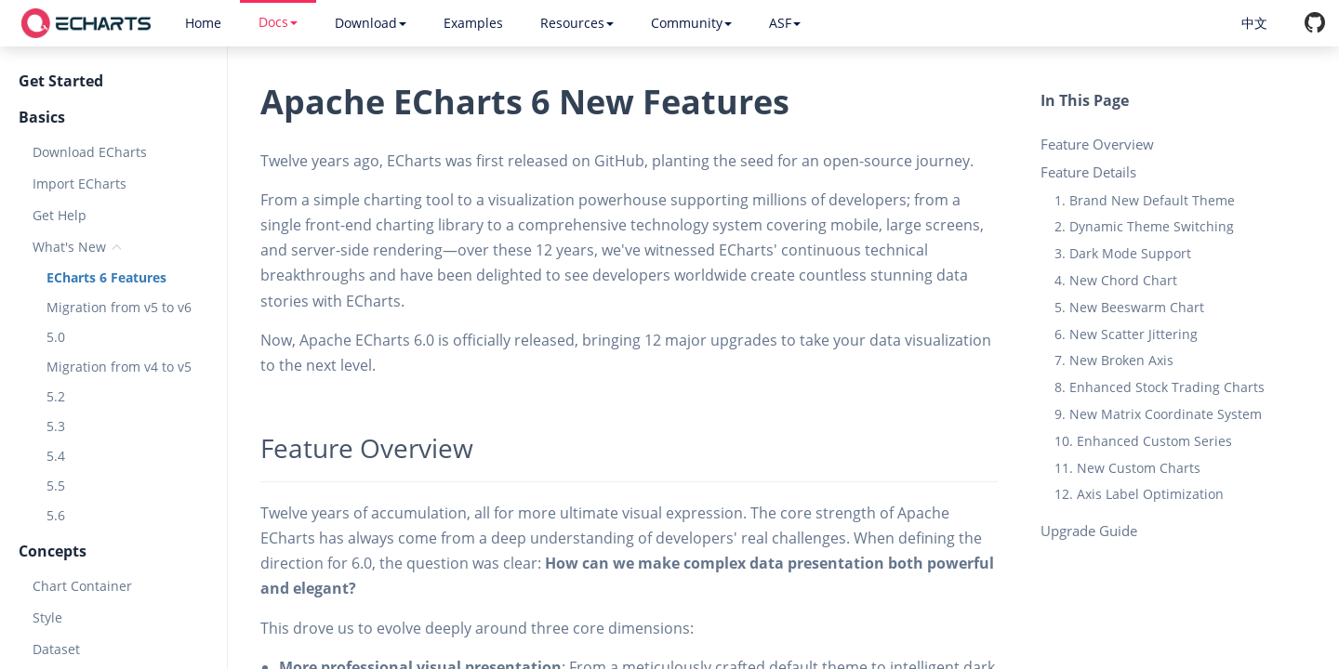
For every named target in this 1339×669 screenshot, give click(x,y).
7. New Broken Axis (1113, 360)
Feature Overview (1097, 144)
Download (370, 23)
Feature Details (1088, 172)
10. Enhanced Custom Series (1143, 441)
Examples (473, 23)
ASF (785, 23)
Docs (278, 22)
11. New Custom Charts (1127, 468)
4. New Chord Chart (1115, 280)
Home (203, 23)
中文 (1254, 23)
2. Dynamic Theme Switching (1144, 226)
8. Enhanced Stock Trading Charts (1159, 387)
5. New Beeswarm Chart (1129, 307)
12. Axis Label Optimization (1139, 494)
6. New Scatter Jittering (1126, 334)
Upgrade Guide (1089, 530)
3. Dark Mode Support (1122, 253)
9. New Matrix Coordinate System (1158, 414)
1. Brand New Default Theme (1144, 200)
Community (691, 23)
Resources (577, 23)
